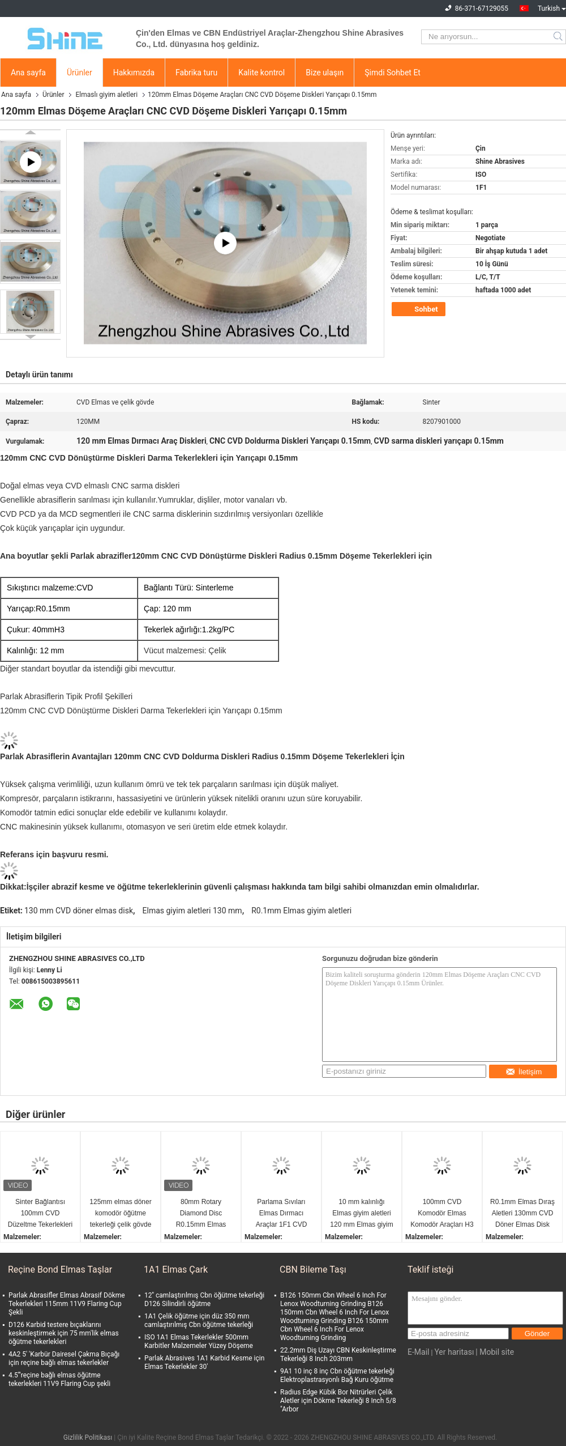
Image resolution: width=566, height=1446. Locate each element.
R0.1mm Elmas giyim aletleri (301, 910)
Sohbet (419, 309)
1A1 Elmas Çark (176, 1269)
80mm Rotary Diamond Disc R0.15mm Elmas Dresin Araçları (201, 1214)
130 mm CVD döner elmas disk (78, 910)
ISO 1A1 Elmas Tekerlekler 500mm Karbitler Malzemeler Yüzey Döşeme (198, 1341)
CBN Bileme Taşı (313, 1269)
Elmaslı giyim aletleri (106, 95)
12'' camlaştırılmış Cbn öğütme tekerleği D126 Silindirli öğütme (204, 1299)
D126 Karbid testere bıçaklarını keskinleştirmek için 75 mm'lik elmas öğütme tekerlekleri (63, 1333)
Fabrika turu (196, 72)
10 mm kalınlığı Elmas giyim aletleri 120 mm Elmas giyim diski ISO (361, 1214)
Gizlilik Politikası (88, 1437)
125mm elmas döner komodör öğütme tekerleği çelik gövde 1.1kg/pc (120, 1214)
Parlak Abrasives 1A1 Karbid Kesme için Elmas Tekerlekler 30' (204, 1362)
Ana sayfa (28, 72)
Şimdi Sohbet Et (393, 72)
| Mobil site (494, 1351)
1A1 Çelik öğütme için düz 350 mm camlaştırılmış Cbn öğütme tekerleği (198, 1320)
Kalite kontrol (261, 72)
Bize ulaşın (325, 72)
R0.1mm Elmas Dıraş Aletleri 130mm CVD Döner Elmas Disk (522, 1213)
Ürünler (79, 72)
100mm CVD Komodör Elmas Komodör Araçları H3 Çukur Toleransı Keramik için (441, 1214)
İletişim (523, 1072)
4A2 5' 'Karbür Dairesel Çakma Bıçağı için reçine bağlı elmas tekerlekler (63, 1358)
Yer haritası (454, 1351)
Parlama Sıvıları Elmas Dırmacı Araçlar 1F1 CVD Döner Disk (281, 1214)
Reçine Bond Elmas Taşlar (60, 1269)
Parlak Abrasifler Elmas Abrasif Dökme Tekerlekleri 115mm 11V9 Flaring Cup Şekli (66, 1303)
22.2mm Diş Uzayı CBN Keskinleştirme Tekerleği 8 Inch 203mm (338, 1354)
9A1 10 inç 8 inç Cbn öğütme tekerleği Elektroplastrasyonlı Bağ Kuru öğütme (337, 1375)
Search (559, 36)
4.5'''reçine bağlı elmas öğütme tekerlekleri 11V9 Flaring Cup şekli (59, 1379)
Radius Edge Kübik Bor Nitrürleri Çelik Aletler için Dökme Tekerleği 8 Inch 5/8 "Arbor (338, 1400)
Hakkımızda (134, 72)
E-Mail (418, 1351)
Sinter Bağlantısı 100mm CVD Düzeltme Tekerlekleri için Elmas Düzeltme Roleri (40, 1214)
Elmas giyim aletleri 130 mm (192, 910)
